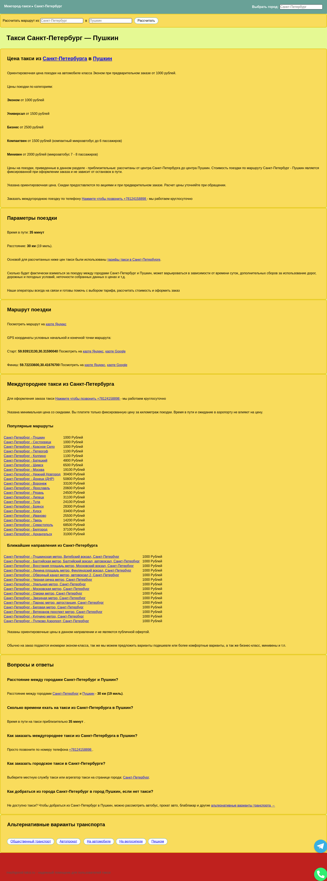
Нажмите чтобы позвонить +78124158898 (114, 198)
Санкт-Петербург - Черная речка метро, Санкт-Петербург (48, 579)
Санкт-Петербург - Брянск (24, 506)
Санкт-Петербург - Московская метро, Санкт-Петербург (46, 589)
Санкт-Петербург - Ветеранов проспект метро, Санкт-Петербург (53, 612)
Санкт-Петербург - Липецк (24, 497)
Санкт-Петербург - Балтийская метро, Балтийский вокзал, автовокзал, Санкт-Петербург (72, 561)
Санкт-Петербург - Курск (23, 511)
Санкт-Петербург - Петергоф (26, 451)
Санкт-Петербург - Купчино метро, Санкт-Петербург (44, 616)
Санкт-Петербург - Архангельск (28, 534)
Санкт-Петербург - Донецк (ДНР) (29, 479)
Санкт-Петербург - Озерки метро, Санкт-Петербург (43, 593)
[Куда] (110, 20)
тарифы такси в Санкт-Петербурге (133, 259)
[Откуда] (61, 20)
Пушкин (102, 58)
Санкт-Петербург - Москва (24, 469)
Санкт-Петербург (48, 6)
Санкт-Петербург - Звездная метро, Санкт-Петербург (45, 598)
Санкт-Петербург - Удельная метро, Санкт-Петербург (45, 584)
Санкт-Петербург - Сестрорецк (27, 442)
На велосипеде (131, 841)
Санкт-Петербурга (65, 58)
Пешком (157, 841)
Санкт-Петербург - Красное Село (29, 446)
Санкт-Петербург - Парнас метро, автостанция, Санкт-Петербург (54, 602)
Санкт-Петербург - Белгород (25, 529)
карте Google (115, 351)
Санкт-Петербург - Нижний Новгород (32, 474)
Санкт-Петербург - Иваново (25, 515)
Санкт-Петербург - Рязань (24, 492)
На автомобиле (99, 841)
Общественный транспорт (30, 841)
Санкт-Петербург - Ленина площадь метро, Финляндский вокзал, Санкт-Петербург (67, 570)
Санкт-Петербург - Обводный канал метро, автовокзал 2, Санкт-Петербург (61, 575)
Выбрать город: (265, 7)
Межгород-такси (17, 6)
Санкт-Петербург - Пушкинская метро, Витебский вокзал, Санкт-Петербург (61, 556)
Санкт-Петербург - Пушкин (24, 437)
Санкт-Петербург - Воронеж (25, 483)
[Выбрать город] (301, 6)
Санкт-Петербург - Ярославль (27, 488)
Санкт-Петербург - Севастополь (28, 525)
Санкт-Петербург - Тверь (23, 520)
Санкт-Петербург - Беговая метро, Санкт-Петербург (44, 607)
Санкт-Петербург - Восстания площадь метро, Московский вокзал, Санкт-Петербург (69, 566)
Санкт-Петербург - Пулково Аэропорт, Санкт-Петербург (46, 621)
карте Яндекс (56, 324)
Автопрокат (68, 841)
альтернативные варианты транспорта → (243, 805)
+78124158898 (80, 749)
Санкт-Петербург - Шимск (23, 465)
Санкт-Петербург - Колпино (25, 456)
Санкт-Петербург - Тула (22, 502)
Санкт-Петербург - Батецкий (25, 460)
